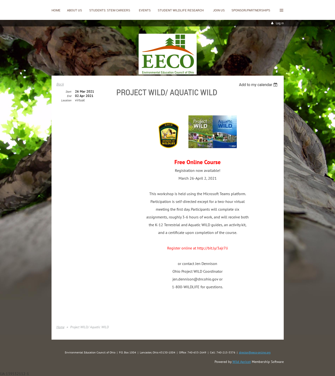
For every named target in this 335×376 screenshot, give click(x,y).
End (69, 96)
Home (60, 327)
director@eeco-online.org (254, 352)
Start (68, 91)
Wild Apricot (241, 362)
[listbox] (259, 85)
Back (60, 84)
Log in (280, 23)
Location (66, 100)
